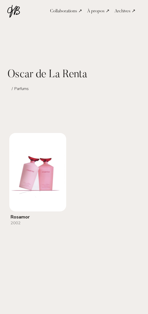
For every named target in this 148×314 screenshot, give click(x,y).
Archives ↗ (125, 11)
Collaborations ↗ (66, 11)
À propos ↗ (98, 11)
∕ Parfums (20, 88)
